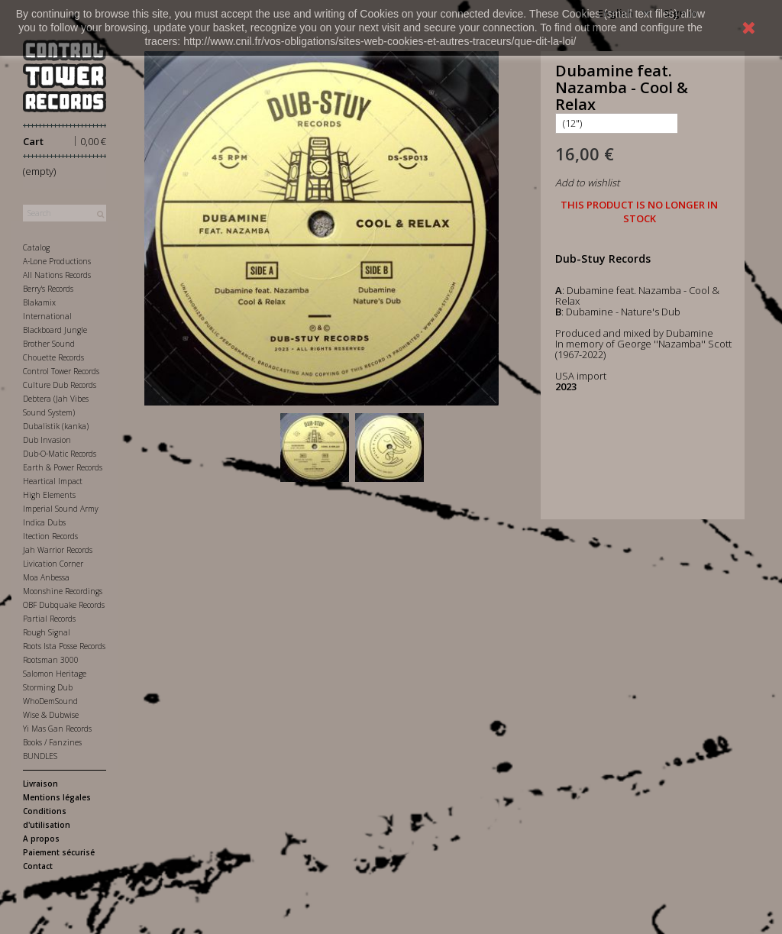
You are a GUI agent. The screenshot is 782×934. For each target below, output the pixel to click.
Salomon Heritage (54, 673)
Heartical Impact (52, 481)
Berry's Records (48, 288)
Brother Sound (49, 343)
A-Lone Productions (57, 261)
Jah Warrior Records (57, 550)
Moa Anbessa (46, 577)
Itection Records (50, 536)
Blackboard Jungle (55, 330)
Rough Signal (46, 632)
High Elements (49, 495)
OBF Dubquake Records (64, 605)
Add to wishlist (587, 182)
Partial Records (49, 618)
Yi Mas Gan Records (57, 728)
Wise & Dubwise (51, 714)
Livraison (40, 783)
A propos (41, 838)
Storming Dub (48, 687)
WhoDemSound (50, 701)
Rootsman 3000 (51, 659)
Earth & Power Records (62, 467)
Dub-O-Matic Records (59, 453)
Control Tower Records (61, 371)
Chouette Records (53, 357)
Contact (38, 866)
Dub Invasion (47, 440)
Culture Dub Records (59, 385)
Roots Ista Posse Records (64, 646)
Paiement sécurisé (59, 852)
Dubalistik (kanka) (56, 426)
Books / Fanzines (52, 742)
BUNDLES (40, 756)
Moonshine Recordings (62, 591)
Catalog (36, 247)
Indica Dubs (44, 522)
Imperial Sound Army (61, 508)
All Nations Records (57, 275)
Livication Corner (53, 563)
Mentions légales (57, 797)
